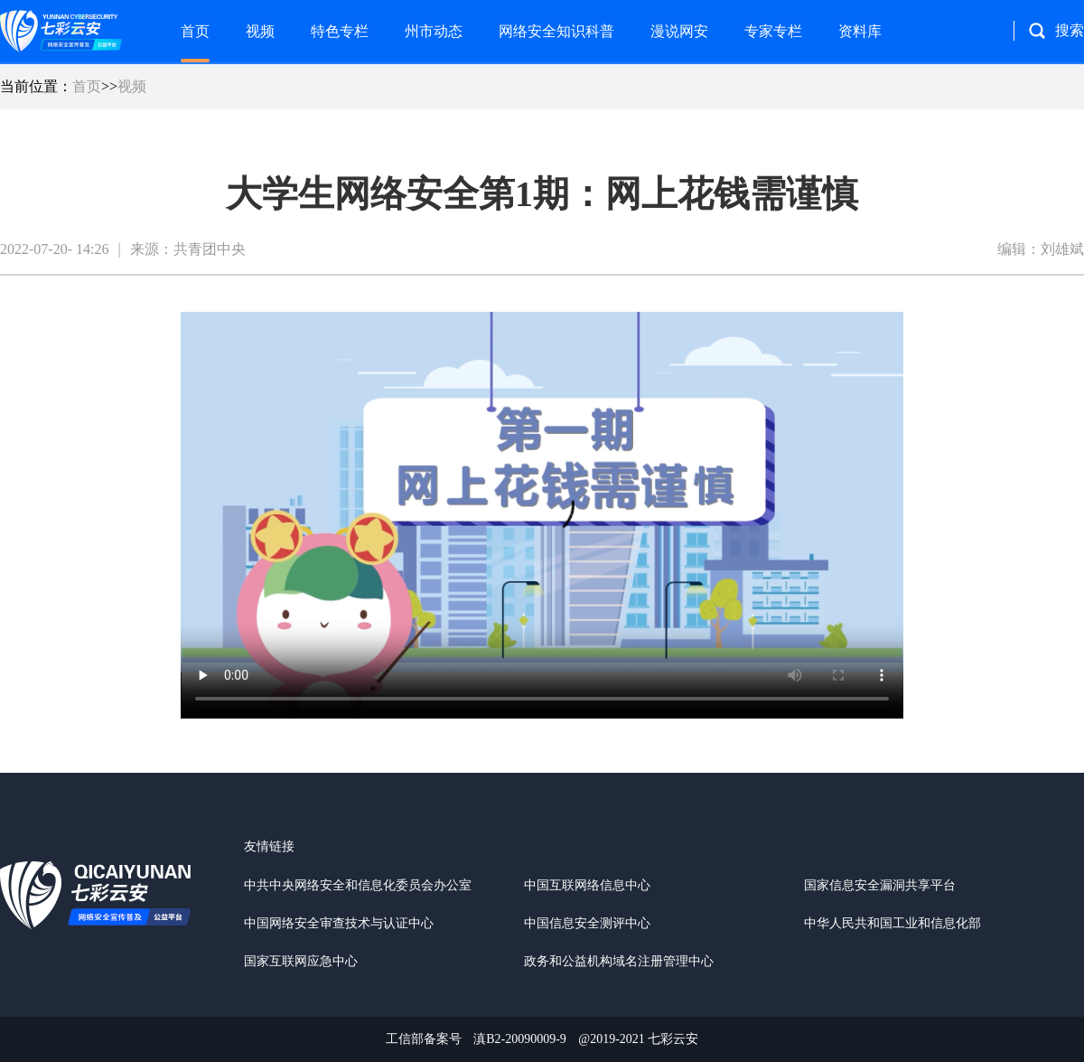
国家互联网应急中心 (301, 961)
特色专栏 (340, 31)
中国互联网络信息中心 (587, 885)
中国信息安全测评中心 (587, 923)
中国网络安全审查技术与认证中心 (339, 923)
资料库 (860, 31)
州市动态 (434, 31)
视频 (260, 31)
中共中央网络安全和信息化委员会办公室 (358, 885)
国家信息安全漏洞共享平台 (880, 885)
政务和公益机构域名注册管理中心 (619, 961)
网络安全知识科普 (556, 31)
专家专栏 (773, 31)
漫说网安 (679, 31)
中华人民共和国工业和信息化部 (892, 923)
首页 (195, 31)
